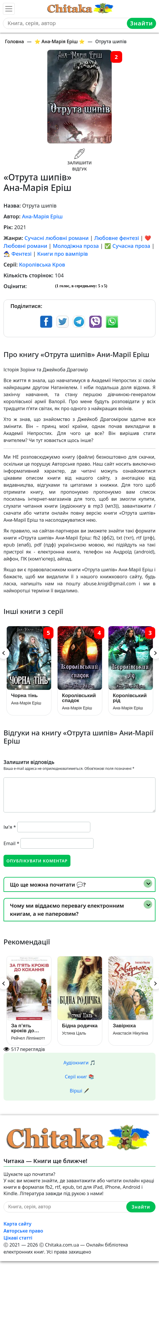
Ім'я (10, 827)
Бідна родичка (80, 1025)
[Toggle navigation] (9, 9)
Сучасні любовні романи (57, 237)
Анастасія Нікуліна (130, 1033)
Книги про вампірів (62, 253)
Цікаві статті (18, 1238)
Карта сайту (18, 1224)
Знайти (141, 23)
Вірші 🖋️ (79, 1090)
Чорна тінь (24, 695)
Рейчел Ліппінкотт (28, 1038)
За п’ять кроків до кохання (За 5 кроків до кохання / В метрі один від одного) (27, 1028)
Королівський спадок (79, 698)
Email (11, 843)
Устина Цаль (74, 1033)
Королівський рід (130, 698)
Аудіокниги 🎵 (79, 1062)
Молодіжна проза (76, 245)
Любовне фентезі (116, 237)
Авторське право (23, 1231)
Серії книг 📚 (79, 1076)
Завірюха (124, 1025)
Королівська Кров (42, 264)
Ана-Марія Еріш (42, 216)
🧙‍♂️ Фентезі (18, 253)
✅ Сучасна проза (127, 245)
